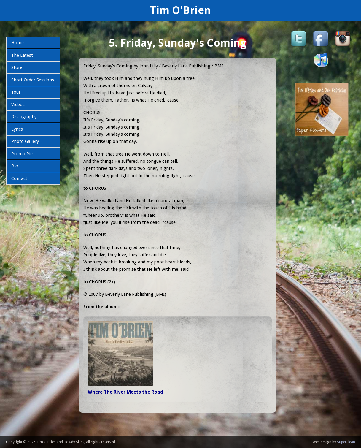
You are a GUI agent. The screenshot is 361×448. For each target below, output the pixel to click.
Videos (18, 104)
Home (17, 42)
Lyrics (17, 129)
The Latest (22, 55)
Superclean (346, 442)
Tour (15, 92)
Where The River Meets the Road (125, 392)
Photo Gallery (25, 141)
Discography (23, 116)
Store (16, 67)
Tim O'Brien (180, 10)
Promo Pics (22, 153)
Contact (19, 178)
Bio (14, 166)
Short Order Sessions (32, 80)
